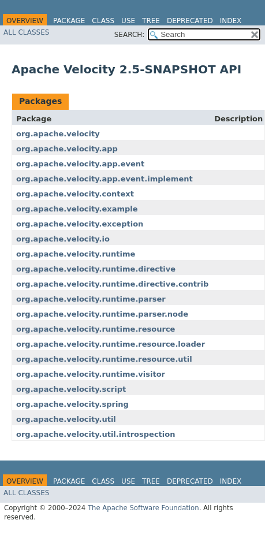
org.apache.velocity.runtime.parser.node (102, 314)
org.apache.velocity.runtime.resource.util (104, 359)
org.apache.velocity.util (66, 419)
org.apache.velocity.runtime (75, 254)
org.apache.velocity (58, 133)
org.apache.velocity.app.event (80, 163)
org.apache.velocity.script (71, 389)
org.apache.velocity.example (77, 209)
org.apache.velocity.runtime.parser (91, 299)
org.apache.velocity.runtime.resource (95, 329)
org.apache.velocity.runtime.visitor (90, 374)
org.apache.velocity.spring (72, 404)
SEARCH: (129, 35)
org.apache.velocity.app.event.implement (104, 178)
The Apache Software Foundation (143, 508)
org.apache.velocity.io (63, 239)
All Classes (26, 32)
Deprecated (190, 21)
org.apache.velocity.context (75, 194)
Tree (151, 21)
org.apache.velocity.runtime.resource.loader (110, 344)
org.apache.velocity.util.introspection (95, 434)
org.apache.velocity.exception (79, 224)
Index (231, 21)
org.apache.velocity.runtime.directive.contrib (112, 284)
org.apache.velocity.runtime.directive (96, 269)
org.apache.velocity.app (67, 148)
